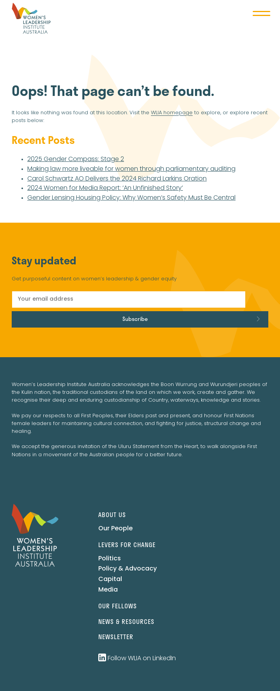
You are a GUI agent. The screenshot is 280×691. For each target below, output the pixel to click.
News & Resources (126, 621)
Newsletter (115, 636)
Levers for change (127, 544)
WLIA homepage (172, 112)
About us (112, 514)
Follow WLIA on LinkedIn (137, 659)
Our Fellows (117, 606)
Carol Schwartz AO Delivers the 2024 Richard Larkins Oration (117, 179)
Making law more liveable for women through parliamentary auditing (131, 169)
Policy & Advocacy (127, 569)
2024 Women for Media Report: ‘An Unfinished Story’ (105, 188)
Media (108, 590)
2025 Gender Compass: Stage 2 (75, 159)
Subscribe (135, 319)
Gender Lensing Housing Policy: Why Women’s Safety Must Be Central (131, 198)
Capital (110, 579)
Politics (109, 559)
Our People (115, 529)
